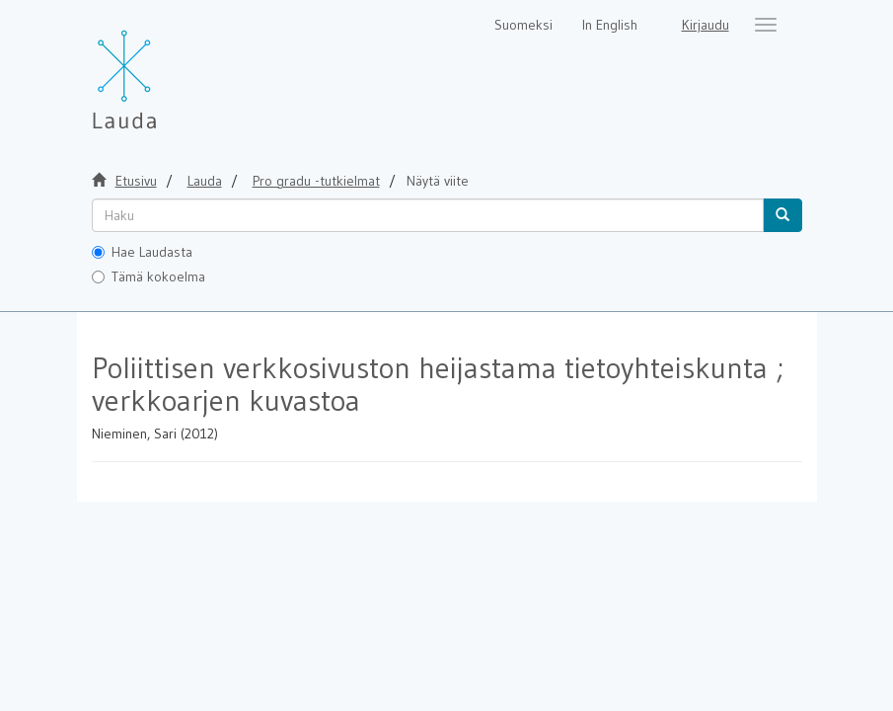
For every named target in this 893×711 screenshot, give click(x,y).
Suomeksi (523, 25)
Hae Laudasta (142, 252)
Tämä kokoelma (148, 276)
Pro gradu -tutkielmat (316, 181)
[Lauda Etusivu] (166, 69)
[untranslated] (428, 215)
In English (609, 25)
